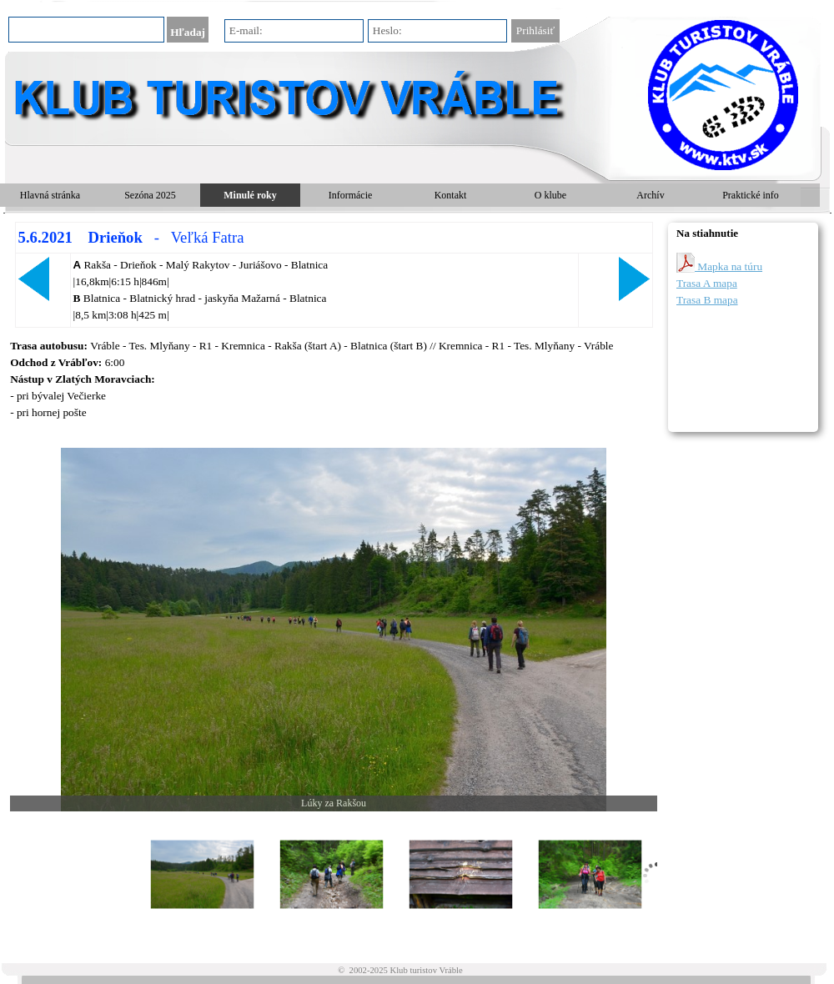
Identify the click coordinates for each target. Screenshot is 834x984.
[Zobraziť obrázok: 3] (460, 875)
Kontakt (451, 195)
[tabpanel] (333, 275)
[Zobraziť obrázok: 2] (331, 875)
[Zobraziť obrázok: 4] (590, 875)
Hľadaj (187, 32)
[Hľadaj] (86, 30)
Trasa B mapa (707, 300)
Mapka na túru (719, 263)
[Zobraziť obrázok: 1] (202, 875)
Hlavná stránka (50, 195)
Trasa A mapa (706, 283)
